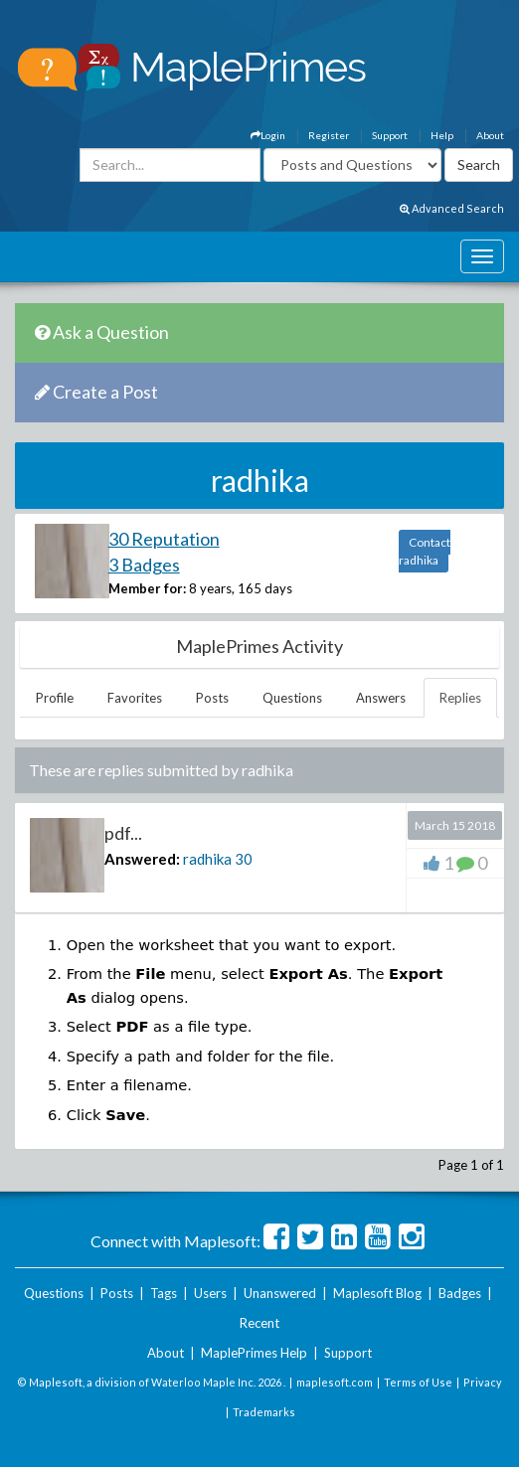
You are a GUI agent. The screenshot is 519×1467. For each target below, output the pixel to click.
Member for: (147, 588)
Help (442, 135)
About (490, 135)
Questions (292, 698)
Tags (163, 1293)
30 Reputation (164, 539)
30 (244, 859)
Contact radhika (424, 551)
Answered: (142, 859)
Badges (459, 1293)
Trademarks (264, 1411)
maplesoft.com (334, 1382)
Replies (460, 698)
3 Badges (144, 564)
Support (390, 135)
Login (268, 135)
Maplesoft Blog (377, 1293)
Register (328, 135)
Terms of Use (418, 1382)
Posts (212, 698)
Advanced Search (452, 208)
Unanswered (280, 1293)
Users (210, 1293)
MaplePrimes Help (254, 1353)
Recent (259, 1323)
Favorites (134, 698)
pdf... (123, 833)
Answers (381, 698)
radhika (207, 859)
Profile (55, 698)
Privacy (482, 1382)
